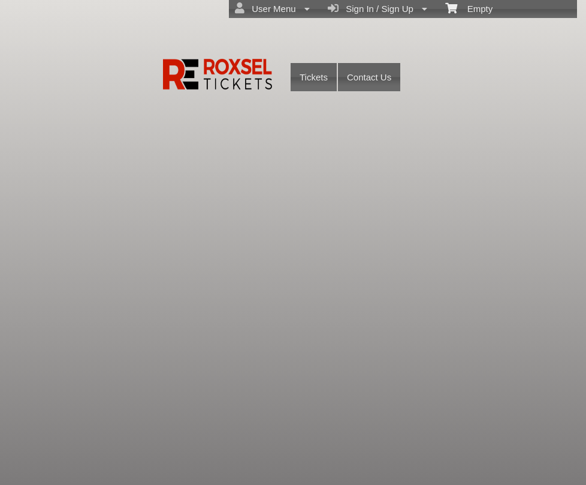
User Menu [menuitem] (272, 8)
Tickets (314, 77)
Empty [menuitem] (469, 8)
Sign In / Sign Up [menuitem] (377, 8)
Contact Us (369, 77)
